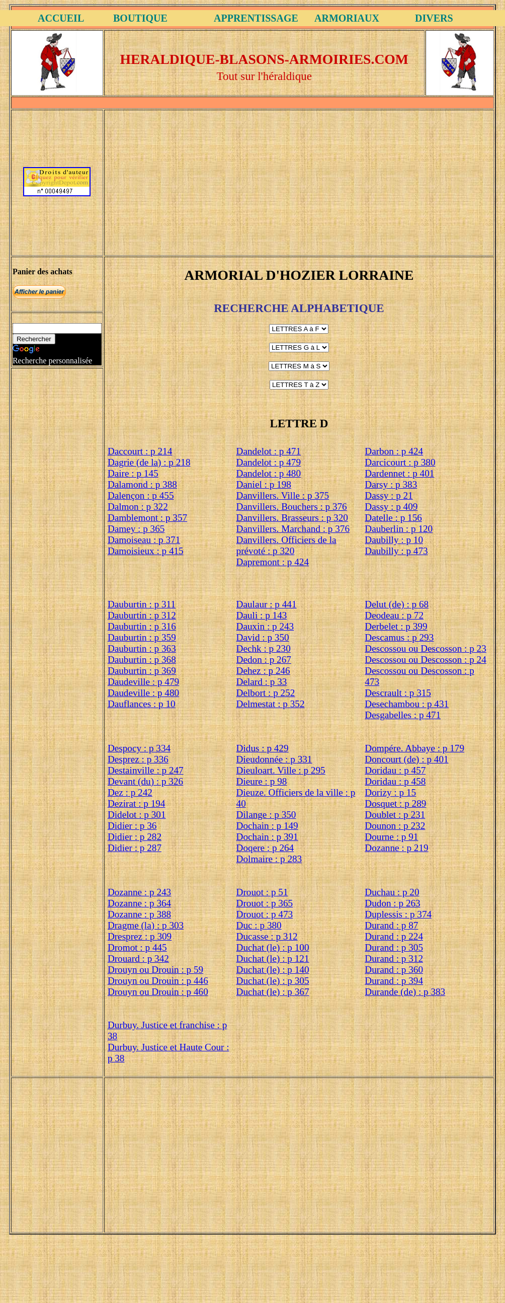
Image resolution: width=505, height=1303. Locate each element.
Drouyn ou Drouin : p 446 (158, 980)
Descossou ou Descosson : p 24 (425, 659)
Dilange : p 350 (266, 814)
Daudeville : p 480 (143, 692)
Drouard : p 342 (138, 958)
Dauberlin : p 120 (399, 528)
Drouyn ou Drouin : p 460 (158, 991)
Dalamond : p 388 (142, 484)
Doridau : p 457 (395, 770)
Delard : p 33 (261, 681)
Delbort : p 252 (265, 692)
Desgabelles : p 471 (403, 715)
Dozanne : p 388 (139, 914)
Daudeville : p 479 (143, 681)
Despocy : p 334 (139, 748)
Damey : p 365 (136, 528)
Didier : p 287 (134, 847)
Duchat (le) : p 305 (272, 980)
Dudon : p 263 (392, 903)
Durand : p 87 (391, 925)
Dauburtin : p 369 (142, 670)
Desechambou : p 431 (407, 704)
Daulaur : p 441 (266, 604)
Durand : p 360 (394, 969)
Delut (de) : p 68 (397, 604)
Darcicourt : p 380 (400, 462)
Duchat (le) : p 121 (272, 958)
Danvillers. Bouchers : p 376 (291, 506)
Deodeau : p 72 (394, 615)
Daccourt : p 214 (140, 451)
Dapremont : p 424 (272, 562)
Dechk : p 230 (263, 648)
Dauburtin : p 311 (142, 604)
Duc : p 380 (259, 925)
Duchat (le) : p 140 (272, 969)
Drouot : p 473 (264, 914)
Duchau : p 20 (392, 892)
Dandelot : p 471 (268, 451)
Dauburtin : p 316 (142, 626)
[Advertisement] (299, 181)
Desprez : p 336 (138, 759)
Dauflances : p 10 (142, 704)
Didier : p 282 (134, 836)
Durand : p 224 (394, 936)
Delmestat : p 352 (270, 704)
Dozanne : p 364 (139, 903)
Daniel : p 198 (263, 484)
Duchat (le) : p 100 (272, 947)
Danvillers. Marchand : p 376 (293, 528)
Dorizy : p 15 (390, 792)
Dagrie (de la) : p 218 (149, 462)
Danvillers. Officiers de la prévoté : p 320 (286, 545)
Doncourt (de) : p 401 (406, 759)
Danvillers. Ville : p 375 (282, 495)
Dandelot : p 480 (268, 473)
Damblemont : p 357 (147, 517)
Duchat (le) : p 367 (272, 991)
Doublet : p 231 (395, 814)
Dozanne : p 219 (396, 847)
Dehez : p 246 (263, 670)
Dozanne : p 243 (139, 892)
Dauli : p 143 (261, 615)
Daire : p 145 (133, 473)
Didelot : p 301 (137, 814)
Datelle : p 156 (393, 517)
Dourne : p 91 (391, 836)
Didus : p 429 (262, 748)
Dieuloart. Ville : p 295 (280, 770)
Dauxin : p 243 (265, 626)
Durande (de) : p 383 (405, 991)
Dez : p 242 (130, 792)
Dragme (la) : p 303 (146, 925)
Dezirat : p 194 (136, 803)
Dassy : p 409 (391, 506)
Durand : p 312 (394, 958)
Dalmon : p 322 (138, 506)
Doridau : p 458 (395, 781)
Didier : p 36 (132, 825)
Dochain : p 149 (267, 825)
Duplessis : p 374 (398, 914)
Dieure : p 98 (261, 781)
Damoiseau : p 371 (144, 539)
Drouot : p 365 (264, 903)
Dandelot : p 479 (268, 462)
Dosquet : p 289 (395, 803)
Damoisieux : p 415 (146, 551)
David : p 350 (262, 637)
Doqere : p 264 (265, 847)
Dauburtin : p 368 (142, 659)
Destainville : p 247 (146, 770)
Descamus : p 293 (399, 637)
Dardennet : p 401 (399, 473)
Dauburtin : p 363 (142, 648)
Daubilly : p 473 (396, 551)
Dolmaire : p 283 (269, 859)
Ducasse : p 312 (267, 936)
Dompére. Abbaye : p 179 (414, 748)
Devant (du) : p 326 (145, 781)
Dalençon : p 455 (141, 495)
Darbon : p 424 (394, 451)
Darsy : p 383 (391, 484)
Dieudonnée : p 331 (274, 759)
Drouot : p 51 (262, 892)
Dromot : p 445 (137, 947)
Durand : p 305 (394, 947)
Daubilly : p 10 (394, 539)
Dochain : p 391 (267, 836)
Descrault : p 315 (398, 692)
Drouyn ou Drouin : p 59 (155, 969)
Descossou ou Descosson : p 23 (425, 648)
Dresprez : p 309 (140, 936)
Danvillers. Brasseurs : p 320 (292, 517)
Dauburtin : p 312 (142, 615)
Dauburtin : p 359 (142, 637)
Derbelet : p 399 (396, 626)
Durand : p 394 (394, 980)
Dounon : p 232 (395, 825)
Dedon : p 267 (263, 659)
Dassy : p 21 (388, 495)
